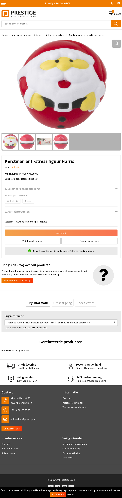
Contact (5, 443)
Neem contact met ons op (17, 280)
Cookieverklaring (71, 448)
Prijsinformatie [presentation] (38, 303)
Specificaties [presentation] (85, 303)
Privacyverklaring (71, 453)
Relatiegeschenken (21, 34)
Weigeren (70, 494)
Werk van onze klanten (74, 407)
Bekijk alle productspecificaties (22, 178)
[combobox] (56, 23)
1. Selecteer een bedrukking (22, 189)
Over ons (66, 398)
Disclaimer (67, 457)
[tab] (38, 303)
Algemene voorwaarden (74, 443)
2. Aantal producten (17, 211)
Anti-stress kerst (56, 34)
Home (4, 34)
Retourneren (8, 453)
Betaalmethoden (10, 448)
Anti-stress (39, 34)
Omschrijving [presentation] (62, 303)
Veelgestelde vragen (72, 402)
